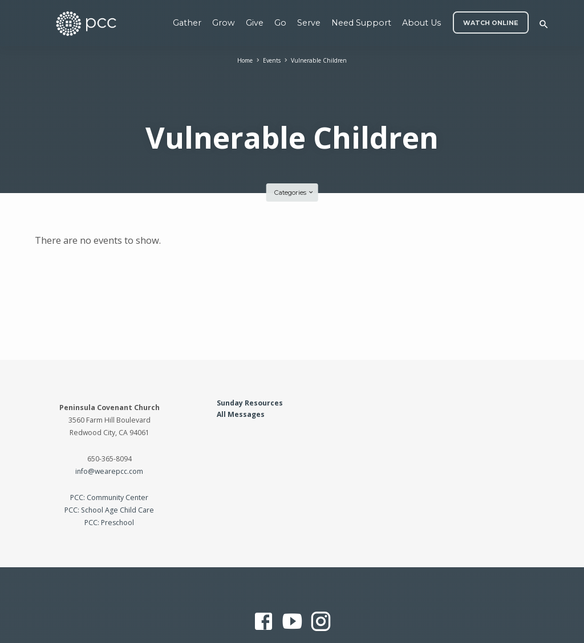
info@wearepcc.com (109, 442)
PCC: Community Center (109, 468)
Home (240, 60)
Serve (309, 23)
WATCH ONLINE (490, 23)
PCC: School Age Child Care (109, 481)
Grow (223, 23)
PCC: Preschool (109, 493)
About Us (421, 23)
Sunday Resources (250, 373)
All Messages (241, 385)
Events (271, 60)
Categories (294, 163)
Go (280, 23)
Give (254, 23)
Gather (187, 23)
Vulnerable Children (321, 60)
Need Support (361, 23)
